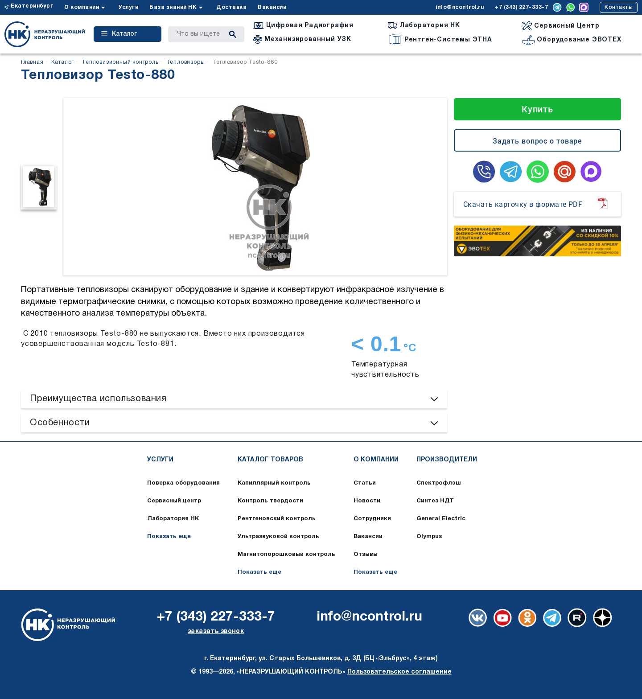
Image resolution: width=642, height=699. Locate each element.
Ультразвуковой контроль (278, 536)
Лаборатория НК (173, 519)
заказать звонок (216, 631)
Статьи (365, 483)
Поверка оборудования (183, 483)
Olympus (429, 536)
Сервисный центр (174, 501)
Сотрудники (372, 519)
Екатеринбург (32, 6)
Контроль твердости (270, 501)
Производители (446, 460)
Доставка (231, 7)
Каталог (119, 34)
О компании (81, 7)
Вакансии (272, 7)
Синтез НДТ (435, 501)
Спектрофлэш (438, 483)
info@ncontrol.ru (460, 7)
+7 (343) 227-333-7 (521, 7)
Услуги (128, 7)
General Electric (440, 519)
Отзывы (366, 554)
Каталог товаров (270, 460)
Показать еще (169, 536)
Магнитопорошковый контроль (286, 554)
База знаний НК (173, 7)
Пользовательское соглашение (399, 672)
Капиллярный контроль (274, 483)
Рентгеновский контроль (277, 519)
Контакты (619, 7)
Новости (367, 501)
